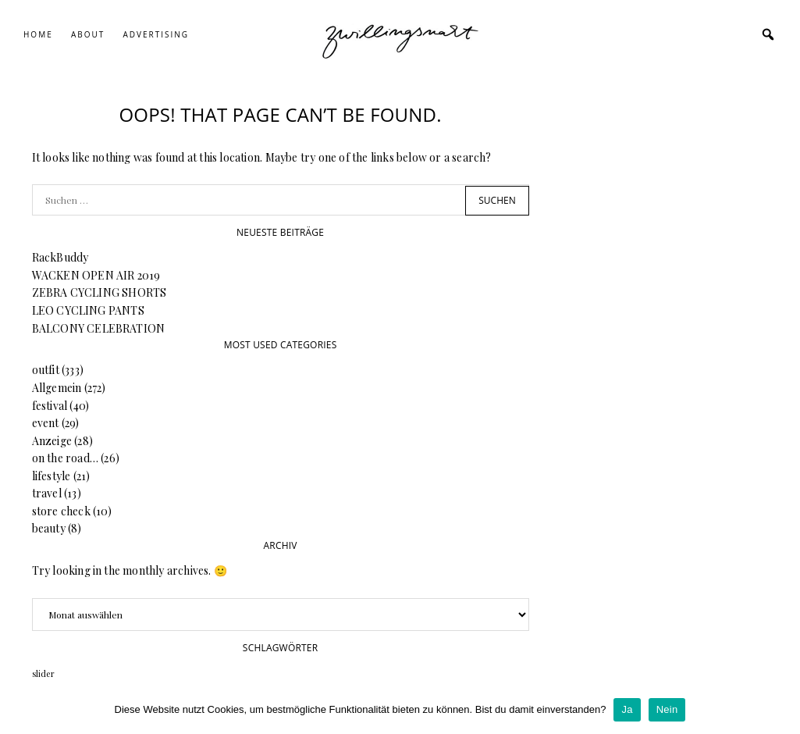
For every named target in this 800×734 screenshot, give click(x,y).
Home (38, 34)
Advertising (156, 34)
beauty (49, 528)
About (88, 34)
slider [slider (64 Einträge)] (43, 673)
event (45, 422)
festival (50, 405)
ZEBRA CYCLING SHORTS (99, 292)
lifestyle (51, 476)
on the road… (65, 458)
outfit (45, 369)
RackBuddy (60, 257)
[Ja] (780, 710)
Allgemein (57, 387)
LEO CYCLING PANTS (88, 310)
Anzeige (52, 440)
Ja (626, 709)
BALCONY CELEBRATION (98, 328)
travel (47, 493)
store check (61, 511)
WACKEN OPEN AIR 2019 (96, 275)
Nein (667, 709)
